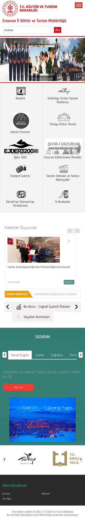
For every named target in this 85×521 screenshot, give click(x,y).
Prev (5, 61)
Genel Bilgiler (20, 355)
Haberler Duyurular (21, 227)
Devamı (68, 282)
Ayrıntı (18, 387)
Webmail (45, 493)
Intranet (6, 493)
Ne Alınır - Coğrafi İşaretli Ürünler (43, 307)
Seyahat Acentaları (33, 317)
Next (80, 61)
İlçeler (40, 355)
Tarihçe (74, 355)
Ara (57, 30)
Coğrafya (57, 355)
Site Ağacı (7, 498)
